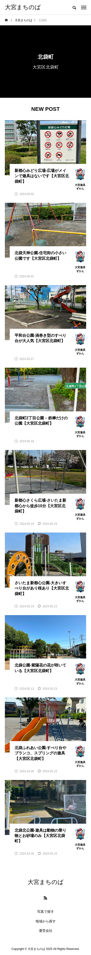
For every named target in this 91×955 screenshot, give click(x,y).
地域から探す (45, 921)
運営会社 (45, 931)
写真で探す (45, 911)
